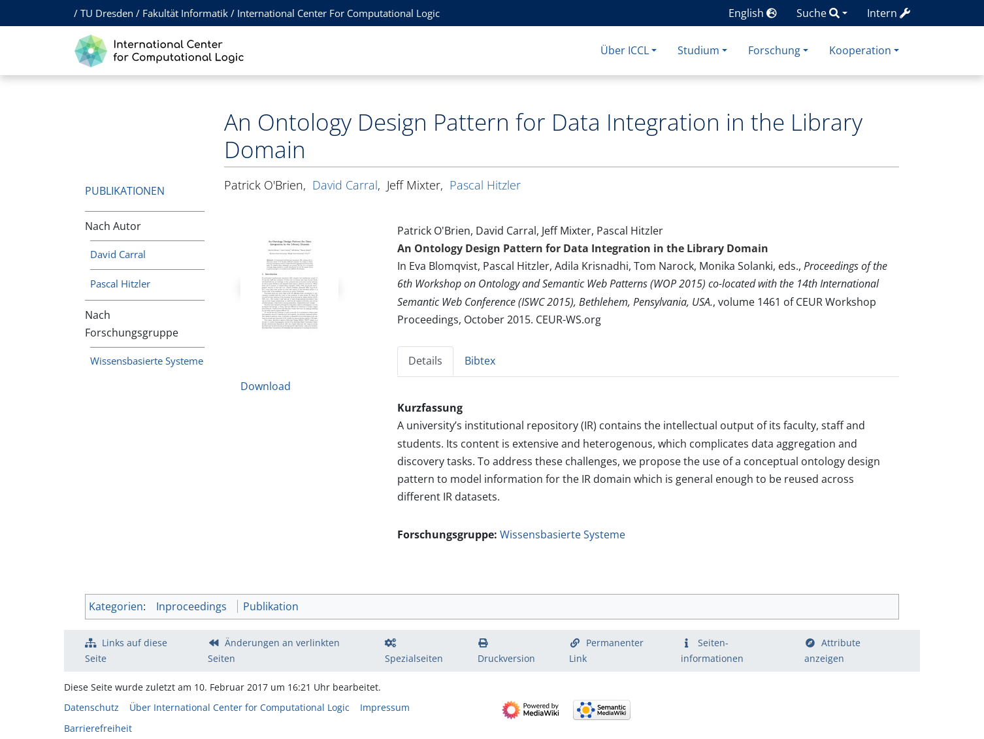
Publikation (271, 606)
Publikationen (125, 191)
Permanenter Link (606, 650)
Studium (698, 50)
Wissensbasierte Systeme (146, 360)
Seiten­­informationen (712, 650)
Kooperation (860, 50)
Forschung (774, 50)
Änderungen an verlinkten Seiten (274, 650)
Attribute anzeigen (832, 650)
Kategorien (116, 606)
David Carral (118, 254)
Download (265, 386)
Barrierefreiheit (98, 728)
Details (425, 360)
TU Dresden (106, 13)
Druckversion (506, 658)
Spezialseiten (414, 658)
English (753, 13)
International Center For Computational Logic (338, 13)
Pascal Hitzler (120, 283)
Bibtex (480, 360)
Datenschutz (91, 707)
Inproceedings (191, 606)
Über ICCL (624, 50)
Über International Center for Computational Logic (239, 707)
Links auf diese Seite (126, 650)
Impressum (385, 707)
